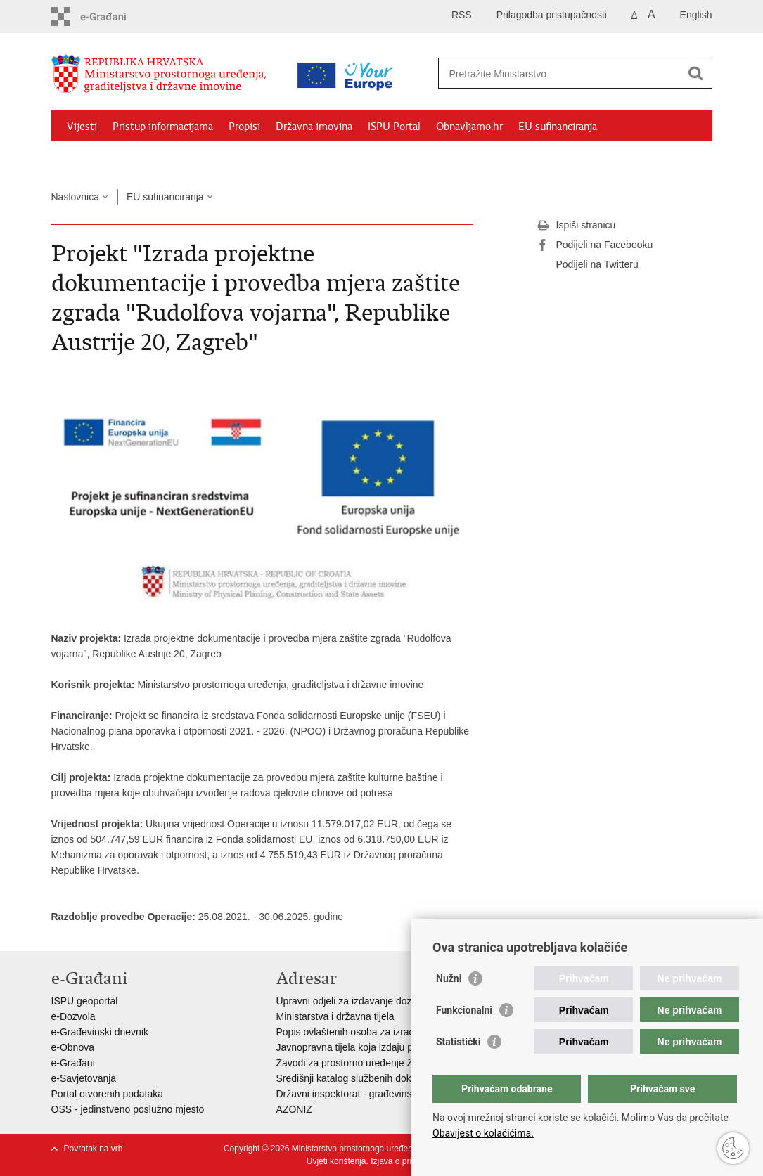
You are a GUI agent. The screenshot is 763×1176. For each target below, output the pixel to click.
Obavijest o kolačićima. (483, 1133)
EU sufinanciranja (557, 126)
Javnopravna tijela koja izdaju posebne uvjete (375, 1047)
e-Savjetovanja (84, 1078)
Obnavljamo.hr (469, 126)
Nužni (448, 978)
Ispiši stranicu (576, 225)
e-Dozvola (73, 1016)
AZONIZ (294, 1109)
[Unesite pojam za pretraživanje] (560, 73)
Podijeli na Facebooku (595, 245)
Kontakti (204, 159)
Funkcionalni (464, 1010)
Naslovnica (75, 196)
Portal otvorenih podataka (107, 1093)
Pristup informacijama (163, 126)
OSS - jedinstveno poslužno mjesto (128, 1109)
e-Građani (73, 1062)
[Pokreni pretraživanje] (696, 73)
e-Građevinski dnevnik (100, 1032)
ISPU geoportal (84, 1001)
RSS (461, 14)
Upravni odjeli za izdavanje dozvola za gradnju (377, 1001)
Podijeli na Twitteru (588, 265)
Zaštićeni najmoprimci (118, 159)
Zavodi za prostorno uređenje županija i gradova (381, 1062)
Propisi (244, 126)
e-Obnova (72, 1047)
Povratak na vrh (93, 1149)
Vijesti (82, 126)
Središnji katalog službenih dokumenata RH (371, 1078)
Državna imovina (314, 126)
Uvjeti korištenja (336, 1161)
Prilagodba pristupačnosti (551, 14)
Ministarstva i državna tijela (335, 1016)
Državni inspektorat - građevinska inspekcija (372, 1093)
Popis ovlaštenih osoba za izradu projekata (369, 1032)
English (696, 14)
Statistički (458, 1041)
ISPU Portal (394, 126)
